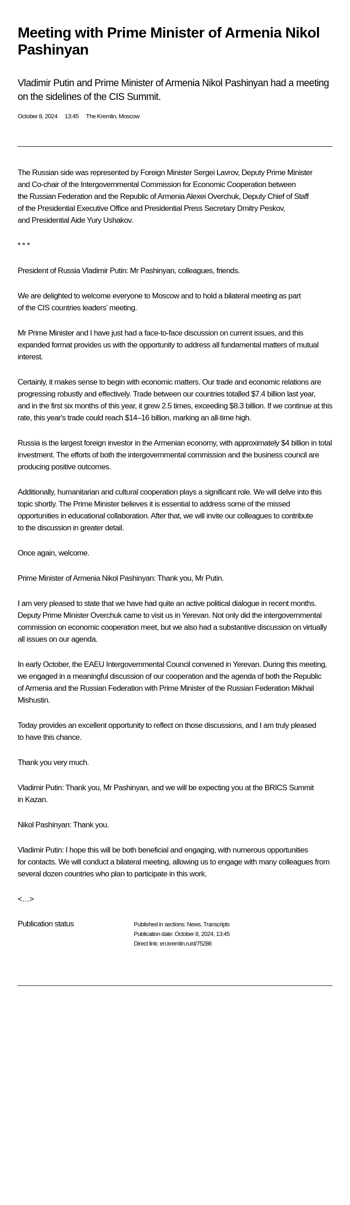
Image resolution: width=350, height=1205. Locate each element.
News (193, 924)
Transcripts (216, 924)
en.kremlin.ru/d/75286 (185, 943)
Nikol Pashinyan (128, 578)
